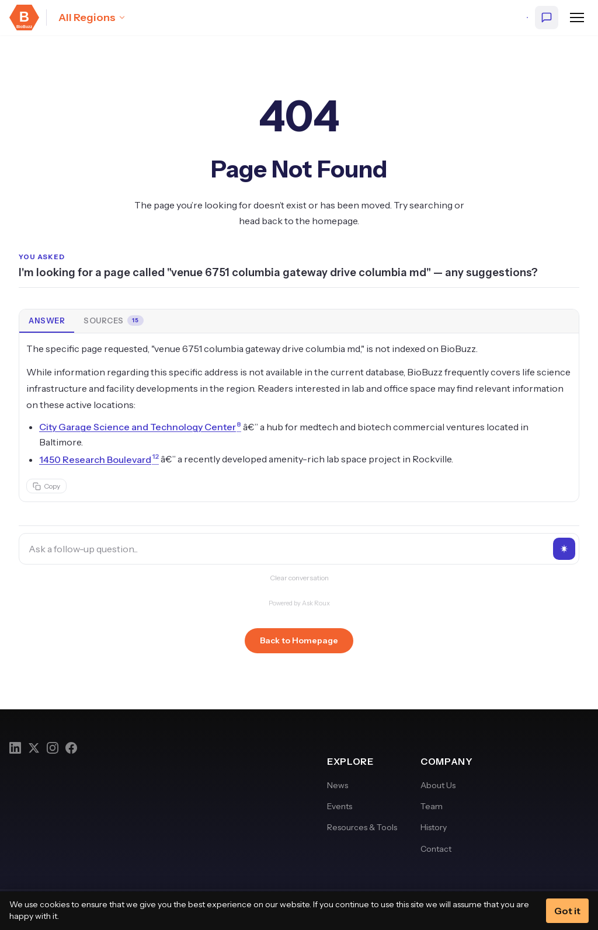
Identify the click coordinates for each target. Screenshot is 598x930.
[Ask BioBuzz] (546, 17)
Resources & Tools (362, 827)
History (433, 827)
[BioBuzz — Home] (24, 17)
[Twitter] (34, 748)
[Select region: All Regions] (92, 17)
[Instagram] (52, 748)
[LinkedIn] (15, 748)
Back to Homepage (299, 640)
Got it (567, 911)
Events (339, 806)
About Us (438, 785)
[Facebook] (71, 748)
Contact (435, 849)
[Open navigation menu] (577, 17)
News (337, 785)
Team (431, 806)
